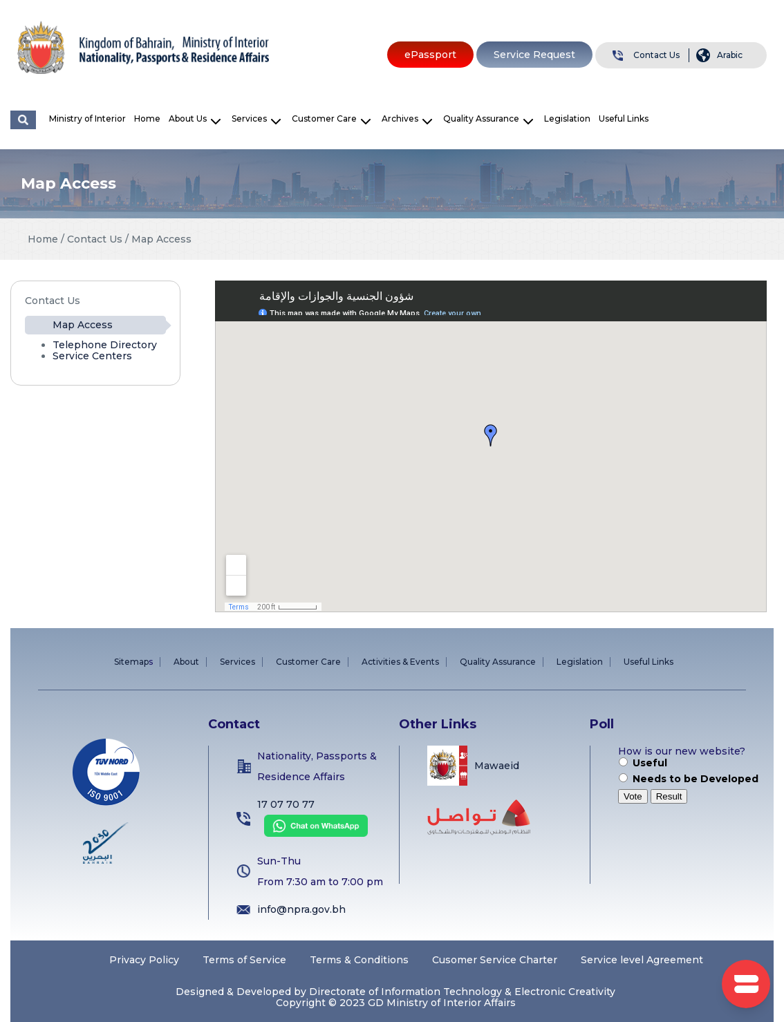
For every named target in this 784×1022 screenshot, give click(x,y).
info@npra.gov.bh (301, 909)
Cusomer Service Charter (494, 959)
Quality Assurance (481, 118)
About (186, 661)
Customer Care (324, 118)
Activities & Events (400, 661)
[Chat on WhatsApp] (312, 833)
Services (249, 118)
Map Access (83, 325)
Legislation (567, 118)
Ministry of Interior (87, 118)
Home (147, 118)
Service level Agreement (642, 959)
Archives (400, 118)
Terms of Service (244, 959)
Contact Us (656, 55)
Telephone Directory (105, 345)
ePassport (430, 54)
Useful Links (623, 118)
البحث (23, 120)
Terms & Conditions (359, 959)
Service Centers (92, 356)
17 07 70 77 (286, 804)
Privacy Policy (144, 959)
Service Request (534, 54)
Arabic (730, 55)
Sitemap (131, 661)
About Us (188, 118)
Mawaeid (496, 765)
